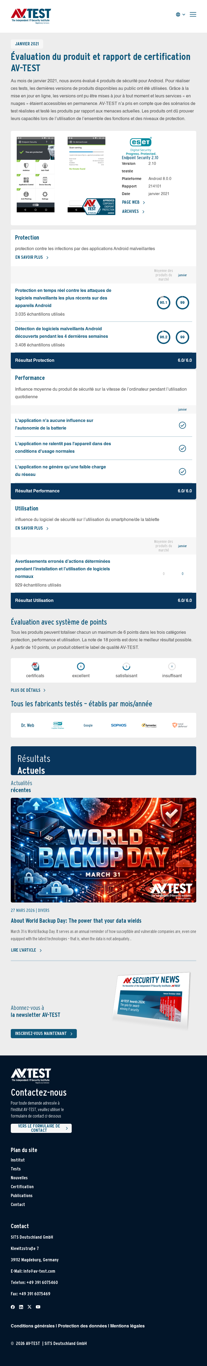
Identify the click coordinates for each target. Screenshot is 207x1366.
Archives (133, 212)
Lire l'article (26, 950)
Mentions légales (127, 1326)
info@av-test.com (39, 1271)
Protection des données (82, 1326)
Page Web (133, 202)
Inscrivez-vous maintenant (45, 1034)
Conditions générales (33, 1326)
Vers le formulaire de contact (44, 1128)
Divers (43, 910)
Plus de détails (28, 690)
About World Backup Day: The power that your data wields (76, 920)
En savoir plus (32, 257)
